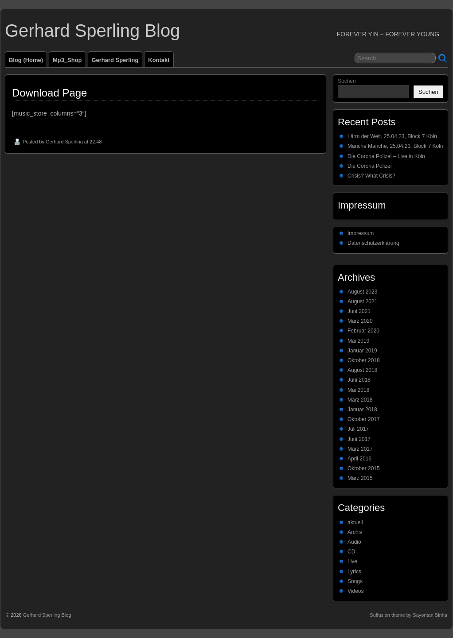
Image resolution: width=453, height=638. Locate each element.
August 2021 (362, 301)
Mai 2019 (358, 341)
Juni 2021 (359, 311)
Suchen (347, 81)
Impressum (361, 233)
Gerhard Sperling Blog (92, 30)
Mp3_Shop (67, 60)
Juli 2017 (358, 429)
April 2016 (359, 459)
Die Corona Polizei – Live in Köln (386, 156)
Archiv (355, 532)
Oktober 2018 (364, 360)
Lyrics (354, 571)
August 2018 (362, 370)
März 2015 (360, 478)
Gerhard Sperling (115, 60)
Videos (355, 591)
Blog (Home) (26, 60)
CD (351, 552)
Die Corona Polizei (369, 166)
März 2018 (360, 400)
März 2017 (360, 449)
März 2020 (360, 321)
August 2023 (362, 292)
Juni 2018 (359, 380)
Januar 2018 (362, 409)
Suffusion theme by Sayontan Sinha (408, 615)
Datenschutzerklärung (373, 243)
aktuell (355, 522)
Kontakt (158, 60)
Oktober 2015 (364, 468)
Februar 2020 (363, 331)
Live (352, 561)
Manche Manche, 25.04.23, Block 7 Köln (395, 146)
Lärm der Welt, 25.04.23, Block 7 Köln (392, 136)
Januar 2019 (362, 351)
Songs (355, 581)
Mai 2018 (358, 390)
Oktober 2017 (364, 419)
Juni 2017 (359, 439)
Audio (354, 542)
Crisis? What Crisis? (371, 176)
